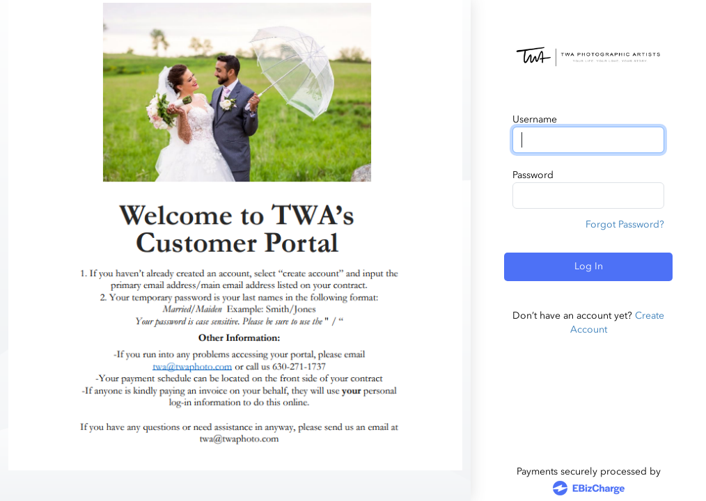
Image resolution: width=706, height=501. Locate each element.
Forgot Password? (625, 224)
